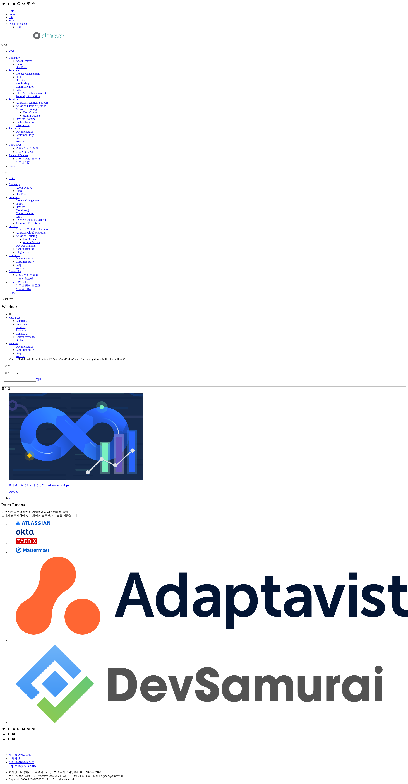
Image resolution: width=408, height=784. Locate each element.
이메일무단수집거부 (21, 762)
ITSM (19, 76)
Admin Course (31, 115)
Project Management (28, 73)
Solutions (14, 70)
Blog (18, 138)
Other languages (18, 23)
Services (13, 99)
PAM (19, 89)
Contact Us (15, 144)
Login (12, 14)
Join (11, 17)
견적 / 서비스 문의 (27, 147)
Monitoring (22, 83)
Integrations (22, 125)
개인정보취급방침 (20, 754)
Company (14, 57)
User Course (30, 112)
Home (12, 10)
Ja (28, 96)
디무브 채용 (23, 162)
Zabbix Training (25, 122)
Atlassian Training (26, 109)
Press (19, 64)
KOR (19, 26)
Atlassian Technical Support (32, 102)
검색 (39, 379)
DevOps (20, 80)
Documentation (24, 131)
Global (12, 166)
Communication (25, 86)
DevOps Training (26, 118)
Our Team (21, 67)
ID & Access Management (31, 93)
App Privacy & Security (22, 765)
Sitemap (13, 20)
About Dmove (24, 60)
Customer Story (25, 134)
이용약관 (14, 758)
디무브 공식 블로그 (28, 158)
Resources (14, 128)
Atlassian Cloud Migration (31, 105)
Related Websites (18, 155)
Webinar (20, 141)
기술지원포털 (24, 151)
